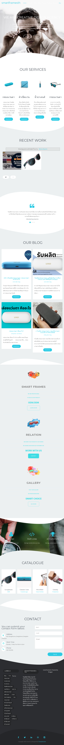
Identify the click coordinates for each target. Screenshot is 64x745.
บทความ (14, 689)
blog (19, 281)
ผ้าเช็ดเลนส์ (6, 719)
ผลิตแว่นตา (6, 694)
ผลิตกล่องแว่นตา (7, 692)
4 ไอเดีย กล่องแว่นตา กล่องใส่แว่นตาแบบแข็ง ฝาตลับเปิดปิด (48, 331)
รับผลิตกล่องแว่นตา (8, 686)
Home (24, 3)
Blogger (50, 672)
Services (30, 3)
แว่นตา (13, 694)
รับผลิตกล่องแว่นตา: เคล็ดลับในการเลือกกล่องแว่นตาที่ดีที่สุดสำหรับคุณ (47, 278)
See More (33, 504)
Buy (60, 3)
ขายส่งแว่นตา (7, 681)
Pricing (44, 3)
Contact (55, 3)
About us (27, 36)
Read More (8, 119)
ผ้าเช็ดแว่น (14, 719)
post (10, 675)
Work (35, 3)
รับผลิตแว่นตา (7, 705)
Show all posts (43, 149)
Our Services (19, 333)
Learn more (33, 408)
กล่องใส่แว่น (7, 689)
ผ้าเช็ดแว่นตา (7, 721)
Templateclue (42, 741)
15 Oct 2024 (15, 281)
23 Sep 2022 (13, 333)
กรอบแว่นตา (7, 700)
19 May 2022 (46, 335)
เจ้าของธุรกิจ (7, 710)
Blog (39, 3)
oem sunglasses (7, 697)
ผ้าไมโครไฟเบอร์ (8, 702)
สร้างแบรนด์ (7, 724)
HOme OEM (6, 716)
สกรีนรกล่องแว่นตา (8, 708)
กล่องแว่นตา (7, 678)
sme (14, 697)
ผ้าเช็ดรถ (14, 716)
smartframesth (11, 2)
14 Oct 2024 (46, 281)
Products (49, 3)
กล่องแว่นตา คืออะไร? (16, 331)
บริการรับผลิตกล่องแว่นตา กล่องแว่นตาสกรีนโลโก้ (16, 278)
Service (37, 36)
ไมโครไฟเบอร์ (7, 713)
